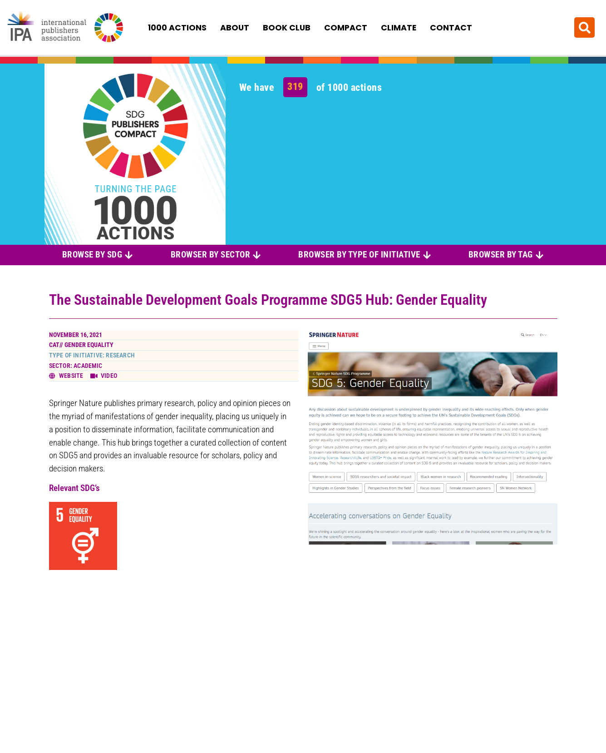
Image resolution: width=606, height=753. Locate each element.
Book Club (286, 27)
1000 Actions (177, 27)
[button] (584, 27)
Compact (345, 27)
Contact (451, 27)
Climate (398, 27)
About (234, 27)
